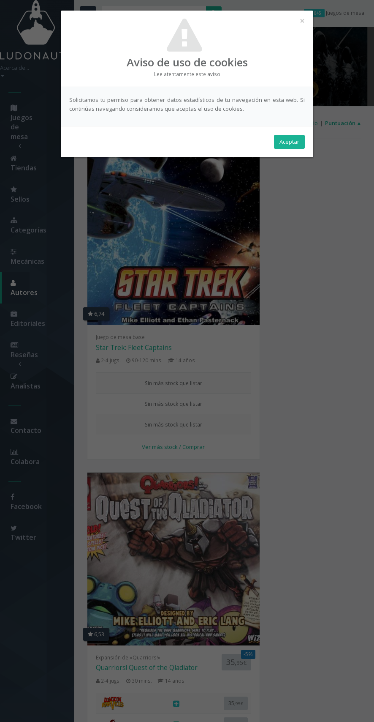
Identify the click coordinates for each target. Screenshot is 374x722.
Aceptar (289, 144)
